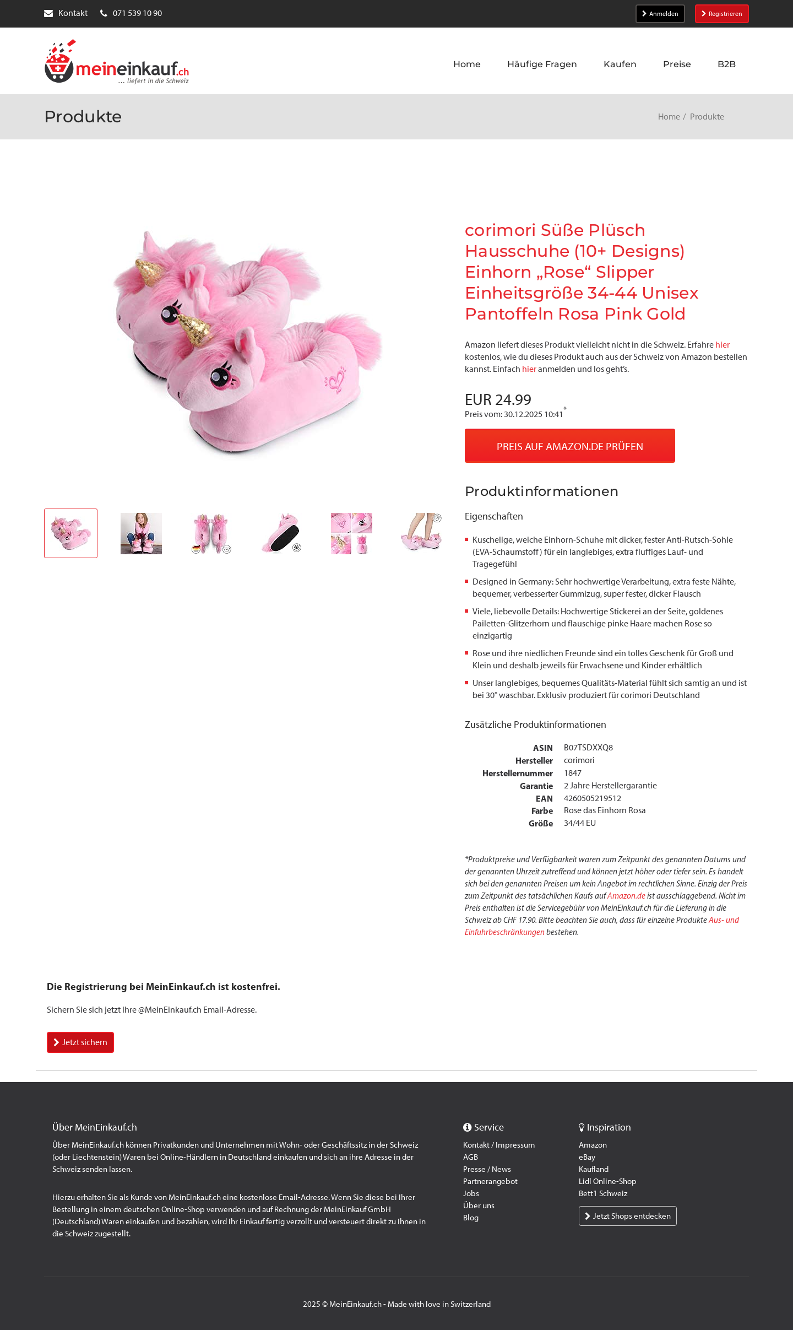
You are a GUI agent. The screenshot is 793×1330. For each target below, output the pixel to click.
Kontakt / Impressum (499, 1145)
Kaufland (594, 1169)
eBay (587, 1157)
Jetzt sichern (80, 1042)
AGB (470, 1157)
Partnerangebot (490, 1181)
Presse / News (487, 1169)
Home (669, 116)
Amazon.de (626, 896)
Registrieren (722, 14)
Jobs (471, 1193)
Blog (471, 1218)
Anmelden (660, 14)
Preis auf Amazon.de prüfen (570, 446)
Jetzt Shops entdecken (628, 1216)
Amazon (593, 1145)
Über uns (479, 1205)
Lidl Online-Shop (608, 1181)
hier (722, 344)
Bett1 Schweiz (603, 1193)
